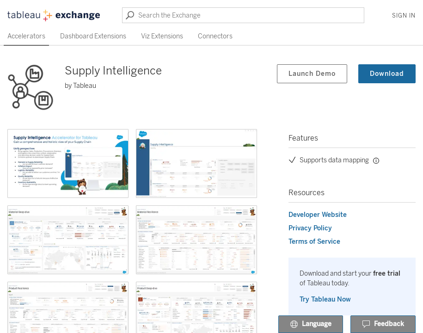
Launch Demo (312, 74)
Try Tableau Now (325, 299)
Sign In (404, 15)
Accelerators (26, 36)
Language (310, 325)
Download (387, 74)
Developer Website (317, 215)
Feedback (383, 325)
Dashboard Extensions (93, 36)
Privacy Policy (310, 228)
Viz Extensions (162, 36)
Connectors (215, 36)
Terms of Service (314, 242)
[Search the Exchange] (243, 15)
